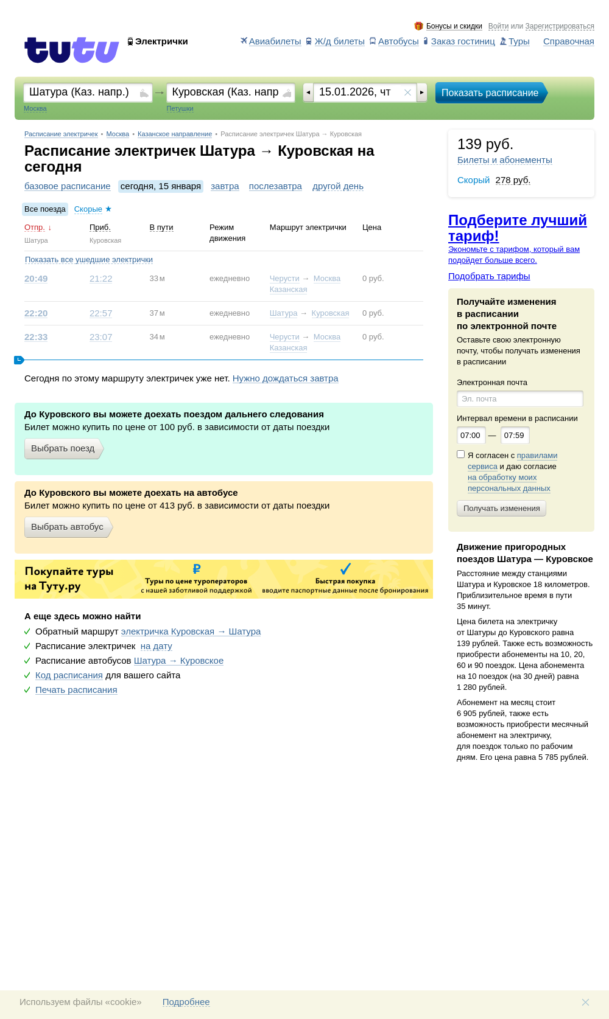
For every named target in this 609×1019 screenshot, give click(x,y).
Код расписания (69, 675)
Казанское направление (175, 134)
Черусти (285, 278)
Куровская (331, 313)
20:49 (36, 278)
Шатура (284, 313)
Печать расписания (76, 690)
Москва (118, 134)
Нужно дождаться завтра (286, 378)
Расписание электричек (61, 134)
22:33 (36, 337)
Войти (498, 26)
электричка (191, 631)
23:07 (101, 337)
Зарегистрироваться (560, 26)
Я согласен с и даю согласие (512, 472)
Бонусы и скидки (454, 26)
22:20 (36, 313)
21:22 (101, 278)
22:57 (101, 313)
